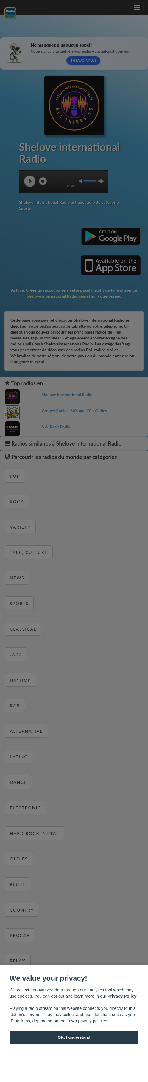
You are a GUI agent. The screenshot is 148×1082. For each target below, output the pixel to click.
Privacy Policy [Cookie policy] (122, 996)
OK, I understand (74, 1037)
